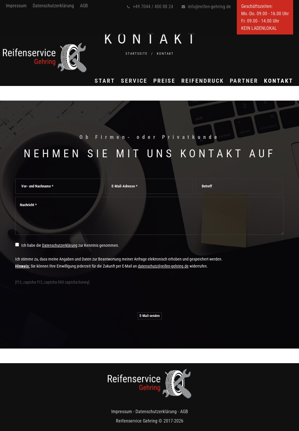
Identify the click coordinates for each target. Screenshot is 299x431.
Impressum (16, 5)
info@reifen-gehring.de (209, 6)
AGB (84, 5)
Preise (158, 100)
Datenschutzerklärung (53, 5)
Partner (238, 100)
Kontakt (272, 100)
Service (128, 100)
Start (99, 100)
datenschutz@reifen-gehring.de (163, 266)
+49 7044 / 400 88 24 (153, 6)
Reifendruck (196, 100)
